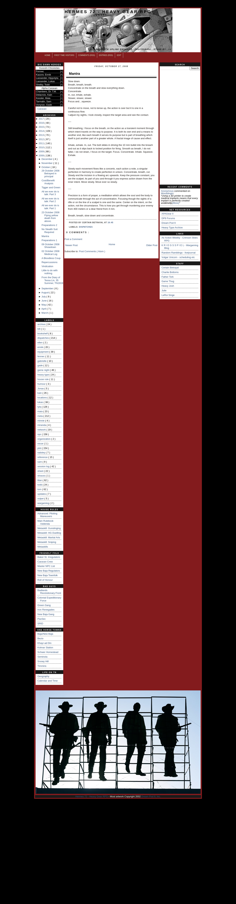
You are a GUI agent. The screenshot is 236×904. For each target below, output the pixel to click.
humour (41, 383)
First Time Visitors (64, 55)
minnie (41, 420)
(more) (175, 203)
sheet (40, 471)
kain (39, 393)
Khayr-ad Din (44, 643)
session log (43, 466)
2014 (42, 131)
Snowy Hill (43, 661)
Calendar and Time (47, 680)
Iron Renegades (46, 609)
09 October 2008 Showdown (50, 246)
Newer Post (71, 245)
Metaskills (42, 546)
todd (40, 484)
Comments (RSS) (86, 55)
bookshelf (42, 333)
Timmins (41, 666)
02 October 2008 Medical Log (50, 252)
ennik (40, 347)
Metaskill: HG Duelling (49, 532)
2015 (42, 127)
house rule (43, 379)
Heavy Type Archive (172, 227)
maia (40, 411)
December (47, 159)
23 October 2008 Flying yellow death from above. (50, 216)
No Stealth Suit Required (49, 231)
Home (47, 55)
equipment (43, 351)
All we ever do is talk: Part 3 (50, 193)
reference (42, 457)
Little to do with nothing (49, 272)
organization (44, 439)
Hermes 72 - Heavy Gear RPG (108, 11)
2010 (42, 147)
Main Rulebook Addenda (45, 522)
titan (40, 480)
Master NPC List (46, 566)
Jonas (40, 388)
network (41, 429)
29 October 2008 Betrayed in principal (50, 173)
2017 (42, 118)
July (43, 296)
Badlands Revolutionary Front (49, 592)
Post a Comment (73, 239)
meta (40, 416)
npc (39, 434)
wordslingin (167, 193)
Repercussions (49, 262)
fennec (41, 356)
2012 (42, 139)
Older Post (151, 245)
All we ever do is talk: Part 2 (50, 200)
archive (41, 324)
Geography (43, 676)
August (45, 292)
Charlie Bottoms (170, 272)
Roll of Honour (45, 580)
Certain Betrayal (170, 267)
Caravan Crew (45, 561)
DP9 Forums (168, 218)
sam (40, 461)
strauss (41, 475)
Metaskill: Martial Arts (48, 537)
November (47, 163)
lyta (39, 406)
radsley (41, 452)
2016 (42, 122)
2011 (42, 143)
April (44, 308)
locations (42, 397)
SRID (40, 623)
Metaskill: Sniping (46, 542)
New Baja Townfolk (47, 575)
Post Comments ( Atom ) (92, 251)
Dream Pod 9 (169, 223)
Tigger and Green (50, 187)
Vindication (47, 266)
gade (40, 365)
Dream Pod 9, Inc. (151, 796)
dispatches (43, 338)
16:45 (110, 223)
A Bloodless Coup (50, 258)
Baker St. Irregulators (48, 557)
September (47, 288)
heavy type (43, 374)
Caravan (41, 108)
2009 (42, 151)
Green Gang (44, 605)
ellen (40, 342)
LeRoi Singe (168, 295)
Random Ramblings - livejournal (178, 252)
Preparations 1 (49, 240)
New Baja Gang (45, 614)
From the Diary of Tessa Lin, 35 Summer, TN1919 (52, 280)
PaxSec (41, 618)
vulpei (40, 498)
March (45, 312)
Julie (164, 290)
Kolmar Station (45, 647)
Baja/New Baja (45, 633)
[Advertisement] (180, 127)
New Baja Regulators (48, 570)
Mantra (45, 236)
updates (42, 494)
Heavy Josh (168, 285)
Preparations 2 (49, 225)
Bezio (40, 638)
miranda (42, 425)
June (44, 300)
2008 (42, 155)
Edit (119, 55)
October (46, 167)
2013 (42, 135)
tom (39, 489)
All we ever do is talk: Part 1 (50, 207)
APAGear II (167, 213)
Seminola (42, 656)
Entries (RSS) (106, 55)
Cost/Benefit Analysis (48, 182)
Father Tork (168, 276)
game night (43, 370)
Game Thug (168, 281)
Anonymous (167, 191)
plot (39, 448)
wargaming (43, 503)
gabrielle (42, 361)
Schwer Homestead (47, 652)
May (44, 304)
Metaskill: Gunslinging (49, 528)
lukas (40, 402)
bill (39, 328)
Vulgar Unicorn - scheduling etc (178, 257)
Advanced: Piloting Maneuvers (47, 515)
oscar (40, 443)
